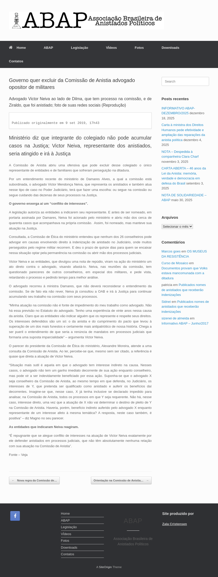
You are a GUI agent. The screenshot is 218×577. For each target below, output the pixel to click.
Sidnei (166, 302)
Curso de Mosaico (175, 263)
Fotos (139, 48)
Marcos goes (171, 251)
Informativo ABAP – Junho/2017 (185, 323)
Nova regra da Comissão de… (34, 480)
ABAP (48, 48)
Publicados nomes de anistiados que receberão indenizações (184, 290)
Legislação (79, 48)
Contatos (16, 61)
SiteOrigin (105, 567)
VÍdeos (111, 48)
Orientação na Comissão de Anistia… (121, 480)
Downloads (170, 48)
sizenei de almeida (175, 318)
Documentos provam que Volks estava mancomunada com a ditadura (185, 273)
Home (17, 48)
